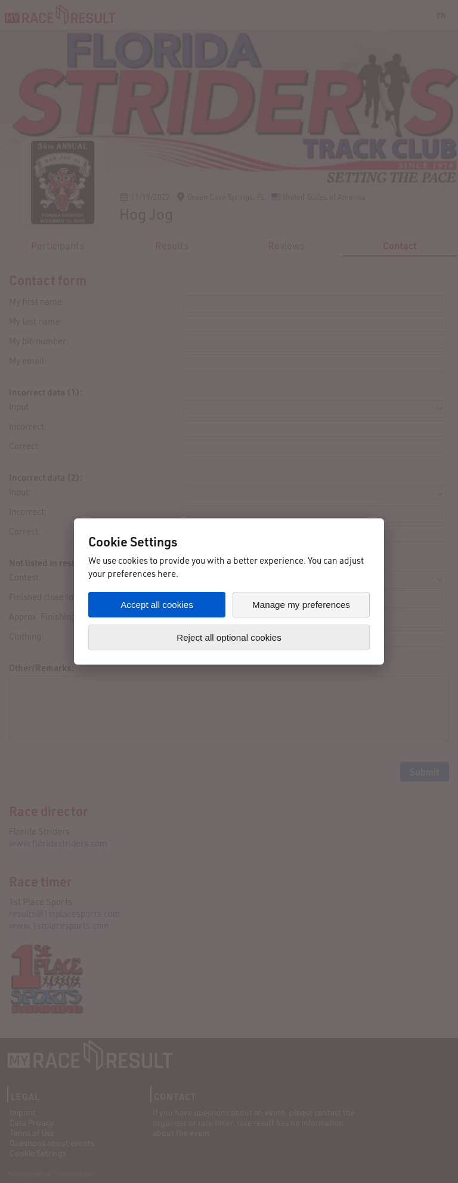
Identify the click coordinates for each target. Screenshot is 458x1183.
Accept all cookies (156, 605)
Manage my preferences (301, 605)
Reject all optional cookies (229, 637)
